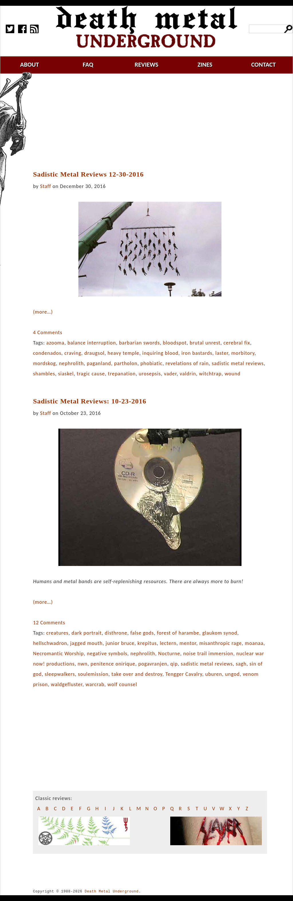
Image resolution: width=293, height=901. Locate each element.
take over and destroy (137, 674)
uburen (213, 674)
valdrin (188, 374)
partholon (125, 363)
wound (233, 374)
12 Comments (49, 622)
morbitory (242, 353)
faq (88, 64)
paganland (99, 363)
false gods (142, 633)
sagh (241, 664)
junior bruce (120, 643)
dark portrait (87, 633)
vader (170, 374)
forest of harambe (178, 633)
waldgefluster (66, 684)
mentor (187, 643)
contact (263, 64)
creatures (57, 633)
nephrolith (71, 363)
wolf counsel (122, 684)
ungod (232, 674)
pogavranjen (152, 664)
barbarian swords (139, 343)
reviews (147, 64)
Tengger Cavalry (183, 674)
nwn (83, 664)
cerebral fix (236, 343)
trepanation (122, 374)
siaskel (66, 374)
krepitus (147, 643)
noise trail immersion (208, 653)
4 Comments (47, 332)
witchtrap (210, 374)
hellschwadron (50, 643)
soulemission (93, 674)
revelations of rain (187, 363)
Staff (45, 186)
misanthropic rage (220, 643)
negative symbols (107, 653)
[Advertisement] (153, 122)
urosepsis (150, 374)
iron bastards (196, 353)
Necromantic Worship (58, 653)
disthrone (116, 633)
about (29, 64)
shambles (44, 374)
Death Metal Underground (112, 891)
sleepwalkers (60, 674)
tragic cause (91, 374)
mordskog (44, 363)
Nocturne (169, 653)
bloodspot (175, 343)
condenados (47, 353)
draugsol (94, 353)
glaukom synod (219, 633)
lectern (168, 643)
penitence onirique (113, 664)
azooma (55, 343)
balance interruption (92, 343)
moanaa (254, 643)
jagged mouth (86, 643)
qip (174, 664)
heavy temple (123, 353)
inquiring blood (160, 353)
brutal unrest (205, 343)
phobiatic (151, 363)
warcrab (95, 684)
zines (204, 64)
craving (72, 353)
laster (221, 353)
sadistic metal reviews (238, 363)
